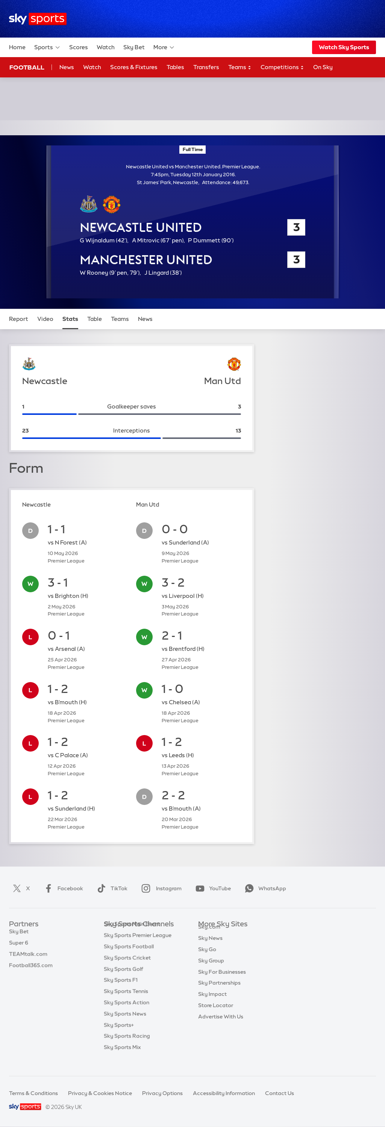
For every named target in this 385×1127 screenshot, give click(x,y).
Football (26, 67)
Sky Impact (212, 1002)
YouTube (211, 888)
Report (18, 319)
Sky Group (211, 969)
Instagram (160, 888)
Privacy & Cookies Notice (100, 1093)
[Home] (38, 19)
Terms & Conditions (33, 1093)
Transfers (206, 67)
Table (94, 319)
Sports (47, 47)
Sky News (210, 946)
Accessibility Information (224, 1093)
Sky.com (209, 935)
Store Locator (215, 1014)
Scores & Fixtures (134, 67)
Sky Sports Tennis (126, 1002)
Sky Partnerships (219, 991)
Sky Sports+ (119, 1036)
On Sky (323, 67)
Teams (240, 67)
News (66, 67)
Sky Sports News (125, 1025)
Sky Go (207, 958)
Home (17, 47)
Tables (175, 67)
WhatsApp (264, 888)
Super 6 (18, 946)
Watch (106, 47)
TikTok (110, 888)
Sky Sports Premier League (137, 946)
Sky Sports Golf (123, 980)
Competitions (282, 67)
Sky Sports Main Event (132, 935)
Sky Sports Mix (122, 1058)
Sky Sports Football (129, 958)
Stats (70, 319)
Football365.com (31, 969)
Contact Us (279, 1093)
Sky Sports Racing (127, 1047)
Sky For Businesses (222, 980)
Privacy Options (162, 1093)
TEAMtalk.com (28, 958)
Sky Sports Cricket (127, 969)
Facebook (62, 888)
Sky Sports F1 (121, 991)
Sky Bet (134, 47)
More (164, 47)
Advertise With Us (220, 1025)
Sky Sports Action (126, 1014)
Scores (78, 47)
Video (45, 319)
